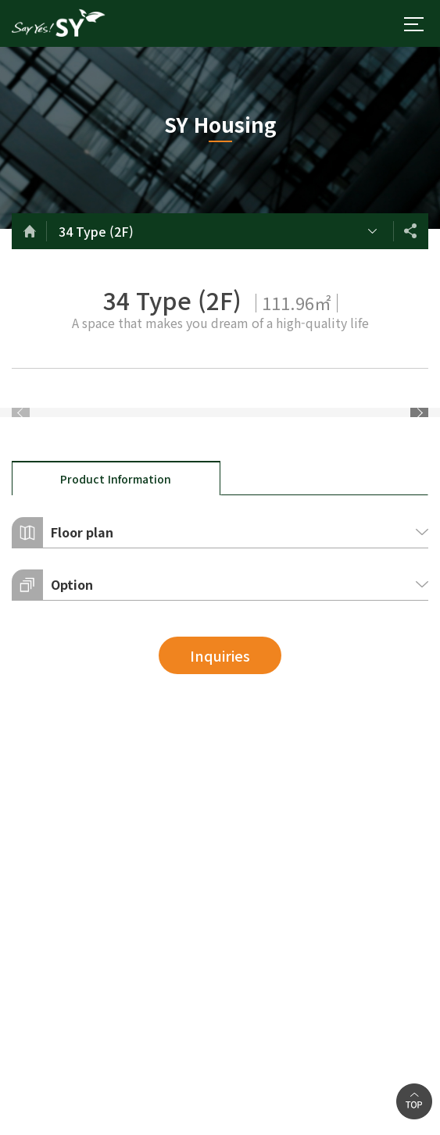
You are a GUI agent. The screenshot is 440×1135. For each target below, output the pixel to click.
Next (419, 498)
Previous (21, 498)
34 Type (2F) (96, 231)
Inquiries (220, 826)
